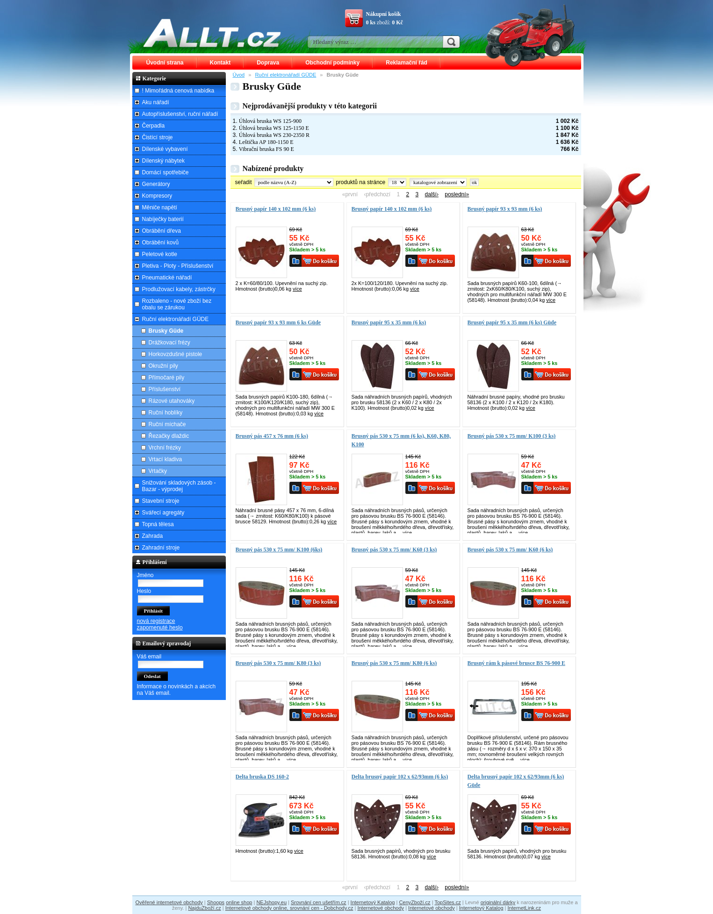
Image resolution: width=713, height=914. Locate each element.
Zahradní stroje (161, 547)
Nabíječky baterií (163, 219)
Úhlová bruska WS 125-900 (270, 121)
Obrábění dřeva (161, 231)
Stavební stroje (161, 501)
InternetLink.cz (524, 908)
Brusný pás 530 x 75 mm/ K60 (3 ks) (394, 549)
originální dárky (498, 902)
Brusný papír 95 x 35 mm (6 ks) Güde (512, 322)
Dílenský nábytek (163, 160)
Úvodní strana (165, 62)
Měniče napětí (159, 207)
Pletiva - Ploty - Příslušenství (178, 266)
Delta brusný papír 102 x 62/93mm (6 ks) (400, 776)
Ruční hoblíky (166, 412)
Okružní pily (163, 366)
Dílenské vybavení (165, 149)
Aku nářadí (155, 102)
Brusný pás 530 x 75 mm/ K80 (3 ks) (278, 663)
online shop (239, 902)
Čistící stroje (157, 137)
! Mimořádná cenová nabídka (178, 90)
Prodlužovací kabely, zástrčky (179, 289)
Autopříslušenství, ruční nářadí (180, 114)
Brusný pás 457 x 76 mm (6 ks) (272, 436)
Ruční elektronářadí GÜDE (285, 75)
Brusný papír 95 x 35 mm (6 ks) (389, 322)
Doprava (268, 62)
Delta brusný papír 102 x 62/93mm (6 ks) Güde (516, 780)
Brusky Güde (166, 331)
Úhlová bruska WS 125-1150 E (274, 128)
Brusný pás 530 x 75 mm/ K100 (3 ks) (512, 436)
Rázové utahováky (172, 401)
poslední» (457, 194)
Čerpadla (153, 125)
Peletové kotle (159, 254)
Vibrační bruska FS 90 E (266, 149)
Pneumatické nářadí (167, 277)
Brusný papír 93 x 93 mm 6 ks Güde (278, 322)
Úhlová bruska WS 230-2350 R (274, 135)
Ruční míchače (167, 424)
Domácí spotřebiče (165, 172)
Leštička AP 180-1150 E (266, 142)
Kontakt (220, 62)
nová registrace (156, 621)
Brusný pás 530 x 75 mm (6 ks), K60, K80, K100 (401, 440)
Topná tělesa (158, 524)
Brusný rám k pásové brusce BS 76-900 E (516, 663)
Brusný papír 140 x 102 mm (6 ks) (276, 209)
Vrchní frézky (165, 447)
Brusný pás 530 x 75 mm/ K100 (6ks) (279, 549)
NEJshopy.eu (271, 902)
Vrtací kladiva (165, 459)
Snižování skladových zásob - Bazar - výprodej (179, 486)
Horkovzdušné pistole (175, 354)
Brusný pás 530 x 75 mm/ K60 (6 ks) (510, 549)
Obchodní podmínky (332, 62)
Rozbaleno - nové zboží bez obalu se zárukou (177, 304)
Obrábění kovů (160, 242)
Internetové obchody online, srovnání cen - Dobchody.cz (289, 908)
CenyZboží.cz (414, 902)
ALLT (212, 32)
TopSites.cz (447, 902)
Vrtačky (158, 471)
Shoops (215, 902)
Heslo (144, 591)
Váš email (149, 656)
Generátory (156, 184)
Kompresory (157, 196)
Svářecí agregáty (163, 512)
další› (432, 194)
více (297, 289)
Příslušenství (165, 389)
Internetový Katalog (373, 902)
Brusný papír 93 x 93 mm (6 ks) (505, 209)
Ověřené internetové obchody (168, 902)
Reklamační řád (406, 62)
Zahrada (152, 536)
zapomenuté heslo (160, 627)
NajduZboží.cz (204, 908)
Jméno (145, 575)
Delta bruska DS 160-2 (262, 776)
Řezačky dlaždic (169, 436)
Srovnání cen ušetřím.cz (318, 902)
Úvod (239, 75)
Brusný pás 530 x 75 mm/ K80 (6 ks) (394, 663)
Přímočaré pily (167, 377)
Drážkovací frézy (169, 342)
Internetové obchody (380, 908)
